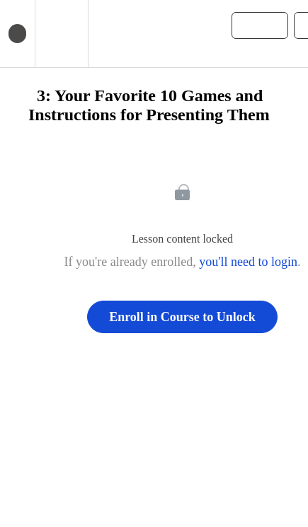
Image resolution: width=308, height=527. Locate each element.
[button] (106, 33)
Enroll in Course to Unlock (182, 317)
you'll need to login (248, 262)
